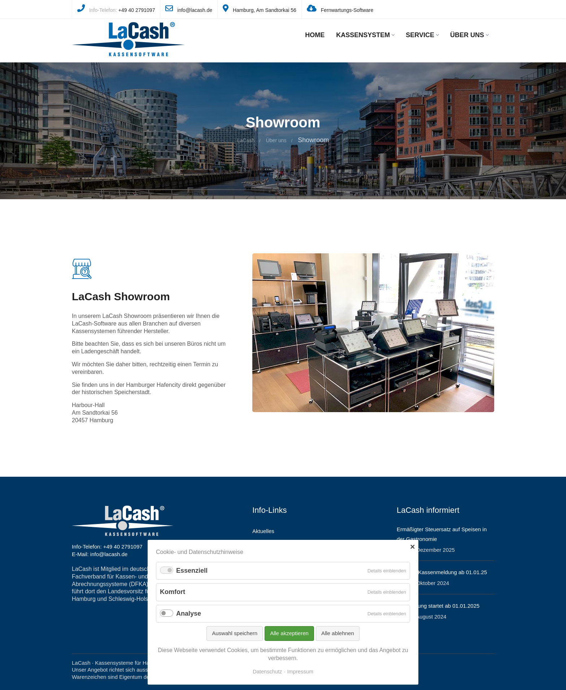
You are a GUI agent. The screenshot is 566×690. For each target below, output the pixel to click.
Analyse (188, 613)
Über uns (469, 35)
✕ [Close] (412, 547)
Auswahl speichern (234, 633)
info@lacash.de (194, 10)
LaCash (245, 140)
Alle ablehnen (337, 633)
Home (315, 35)
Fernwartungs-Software (347, 10)
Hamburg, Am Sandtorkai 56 (264, 10)
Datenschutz (267, 671)
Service (422, 35)
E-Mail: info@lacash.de (99, 554)
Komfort (172, 591)
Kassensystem (365, 35)
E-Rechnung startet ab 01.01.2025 (438, 606)
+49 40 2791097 (136, 10)
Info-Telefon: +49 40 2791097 (107, 546)
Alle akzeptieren (289, 633)
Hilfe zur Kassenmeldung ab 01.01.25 (442, 572)
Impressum (300, 671)
